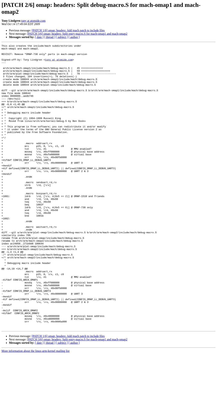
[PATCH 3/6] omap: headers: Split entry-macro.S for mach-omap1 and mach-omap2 (77, 33)
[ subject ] (62, 37)
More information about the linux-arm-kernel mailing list (35, 407)
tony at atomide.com (33, 20)
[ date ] (39, 37)
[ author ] (74, 37)
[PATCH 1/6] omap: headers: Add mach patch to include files (68, 30)
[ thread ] (49, 37)
